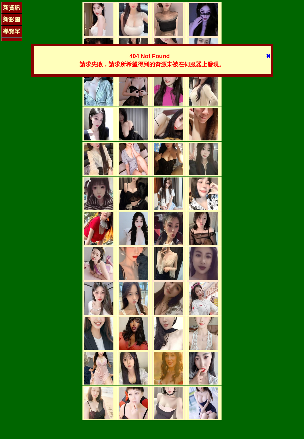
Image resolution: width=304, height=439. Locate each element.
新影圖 (11, 19)
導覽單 (11, 31)
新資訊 (11, 7)
